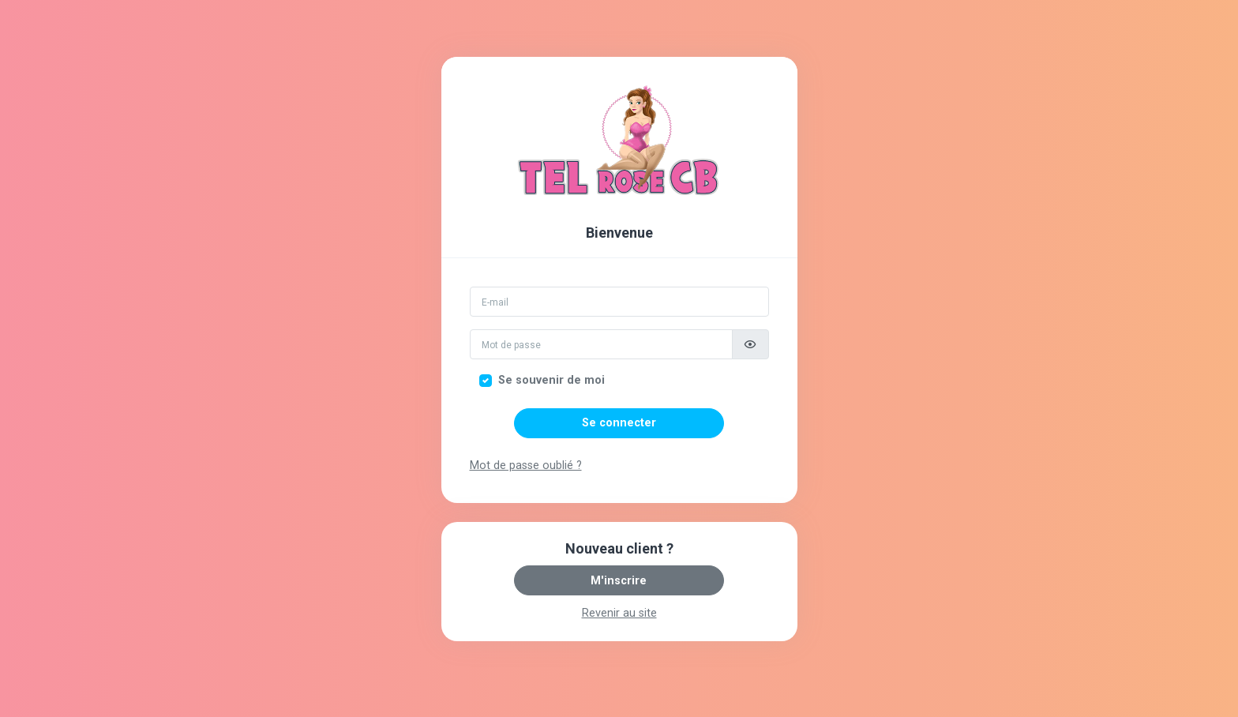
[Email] (619, 302)
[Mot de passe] (601, 344)
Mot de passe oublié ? (526, 465)
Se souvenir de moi (551, 380)
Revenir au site (619, 613)
